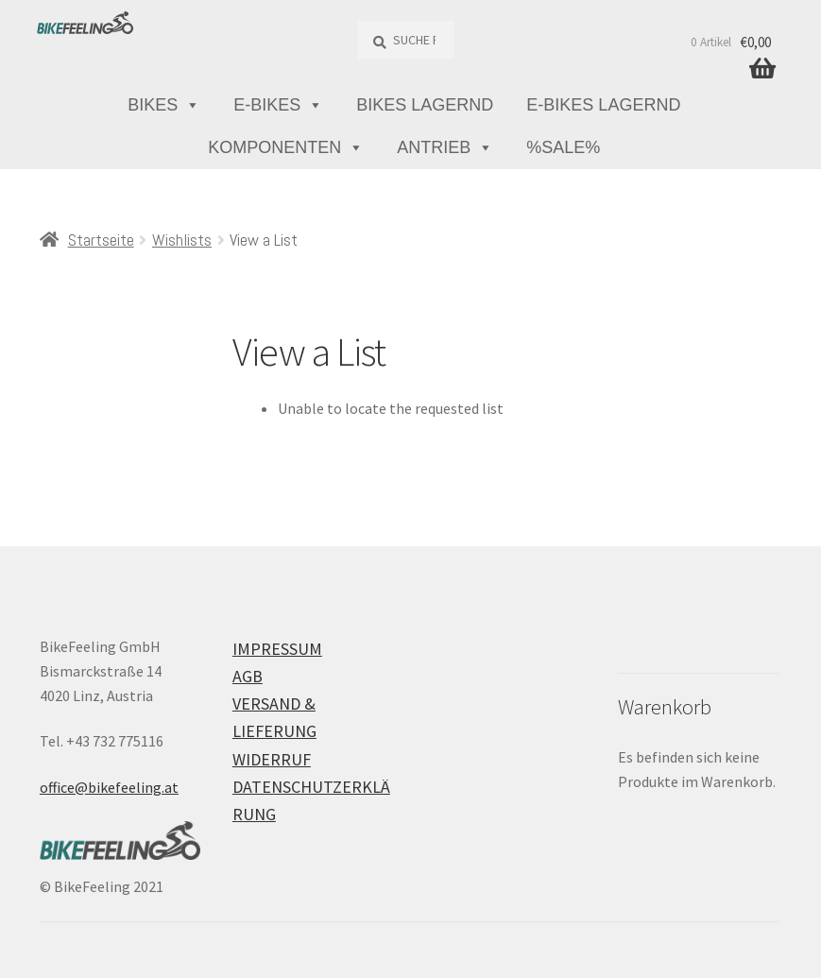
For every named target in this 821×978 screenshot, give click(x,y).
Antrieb (445, 148)
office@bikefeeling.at (109, 787)
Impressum (277, 649)
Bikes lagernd (424, 104)
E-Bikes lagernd (603, 104)
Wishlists (182, 239)
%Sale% (563, 147)
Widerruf (271, 759)
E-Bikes (278, 105)
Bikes (164, 105)
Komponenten (286, 148)
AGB (247, 676)
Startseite (101, 239)
